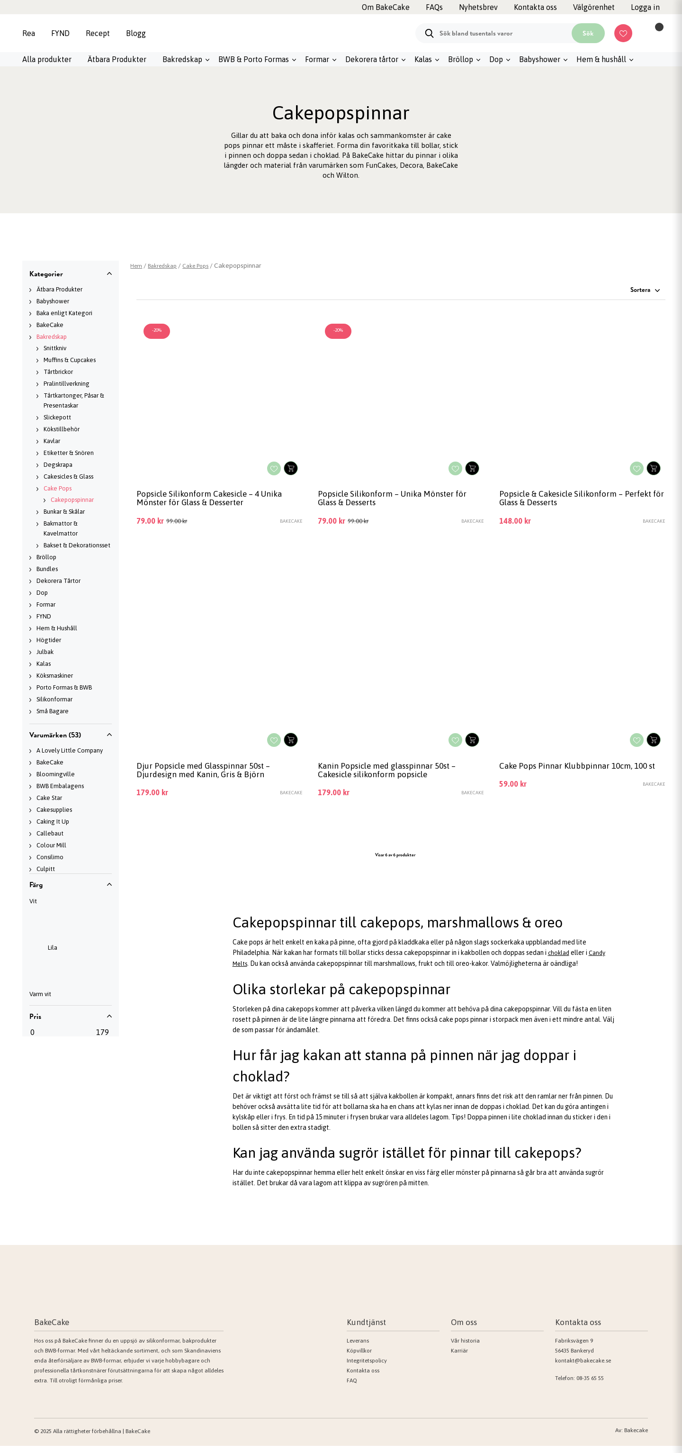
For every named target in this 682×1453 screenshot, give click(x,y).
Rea (28, 33)
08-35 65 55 (590, 1385)
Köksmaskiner (54, 675)
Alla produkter (47, 59)
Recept (98, 33)
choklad (559, 960)
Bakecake (636, 1437)
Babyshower (539, 59)
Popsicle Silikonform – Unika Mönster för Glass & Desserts (394, 500)
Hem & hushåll (601, 59)
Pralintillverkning (67, 383)
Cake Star (49, 797)
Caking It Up (52, 821)
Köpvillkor (359, 1357)
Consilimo (49, 857)
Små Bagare (52, 711)
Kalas (423, 59)
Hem (137, 265)
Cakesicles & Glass (68, 476)
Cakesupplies (54, 809)
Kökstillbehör (62, 429)
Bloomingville (55, 774)
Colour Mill (51, 845)
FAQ (352, 1387)
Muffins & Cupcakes (70, 359)
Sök (588, 33)
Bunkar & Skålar (64, 511)
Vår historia (465, 1347)
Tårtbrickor (58, 371)
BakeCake (49, 324)
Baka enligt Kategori (64, 313)
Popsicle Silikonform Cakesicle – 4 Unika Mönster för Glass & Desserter (219, 500)
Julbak (45, 651)
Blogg (136, 33)
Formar (317, 59)
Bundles (47, 568)
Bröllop (460, 59)
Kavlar (52, 441)
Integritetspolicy (367, 1367)
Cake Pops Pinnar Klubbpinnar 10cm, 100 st (582, 775)
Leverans (358, 1347)
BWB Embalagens (60, 786)
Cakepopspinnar (72, 499)
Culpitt (45, 868)
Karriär (459, 1357)
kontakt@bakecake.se (583, 1367)
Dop (496, 59)
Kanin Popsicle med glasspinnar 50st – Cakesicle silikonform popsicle (396, 775)
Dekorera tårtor (371, 59)
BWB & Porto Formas (253, 59)
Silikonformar (54, 699)
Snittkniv (55, 348)
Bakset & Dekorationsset (77, 545)
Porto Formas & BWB (64, 687)
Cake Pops (58, 488)
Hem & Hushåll (56, 628)
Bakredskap (182, 59)
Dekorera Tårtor (58, 580)
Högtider (48, 640)
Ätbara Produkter (117, 59)
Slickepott (57, 417)
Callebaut (49, 833)
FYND (60, 33)
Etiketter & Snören (69, 452)
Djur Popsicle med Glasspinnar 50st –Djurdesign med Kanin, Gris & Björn (211, 775)
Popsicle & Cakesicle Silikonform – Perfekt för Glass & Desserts (569, 500)
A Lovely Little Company (69, 750)
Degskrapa (58, 464)
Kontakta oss (363, 1377)
